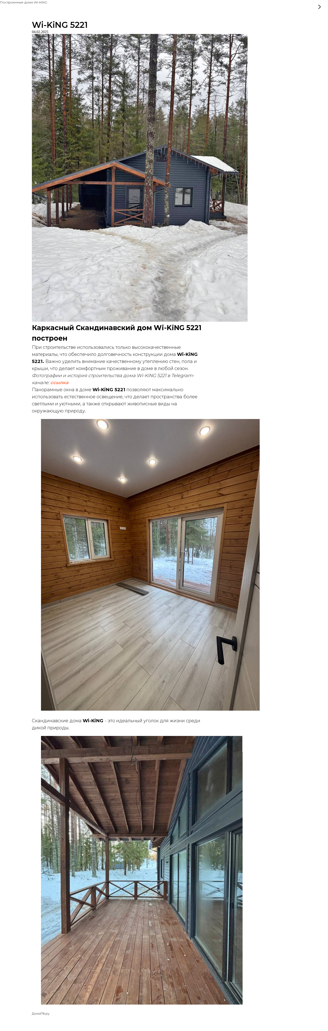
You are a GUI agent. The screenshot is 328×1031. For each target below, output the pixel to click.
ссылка (59, 382)
